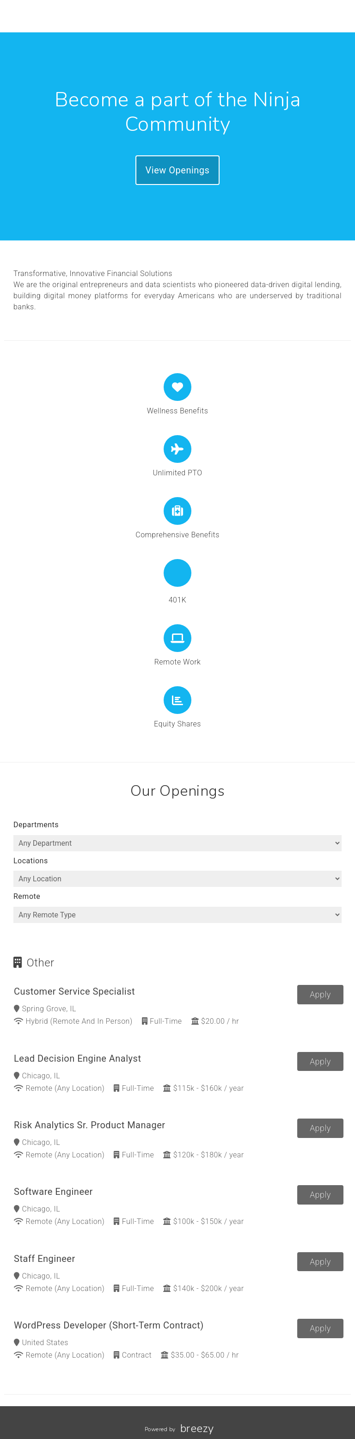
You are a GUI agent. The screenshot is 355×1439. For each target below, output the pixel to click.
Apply (320, 994)
